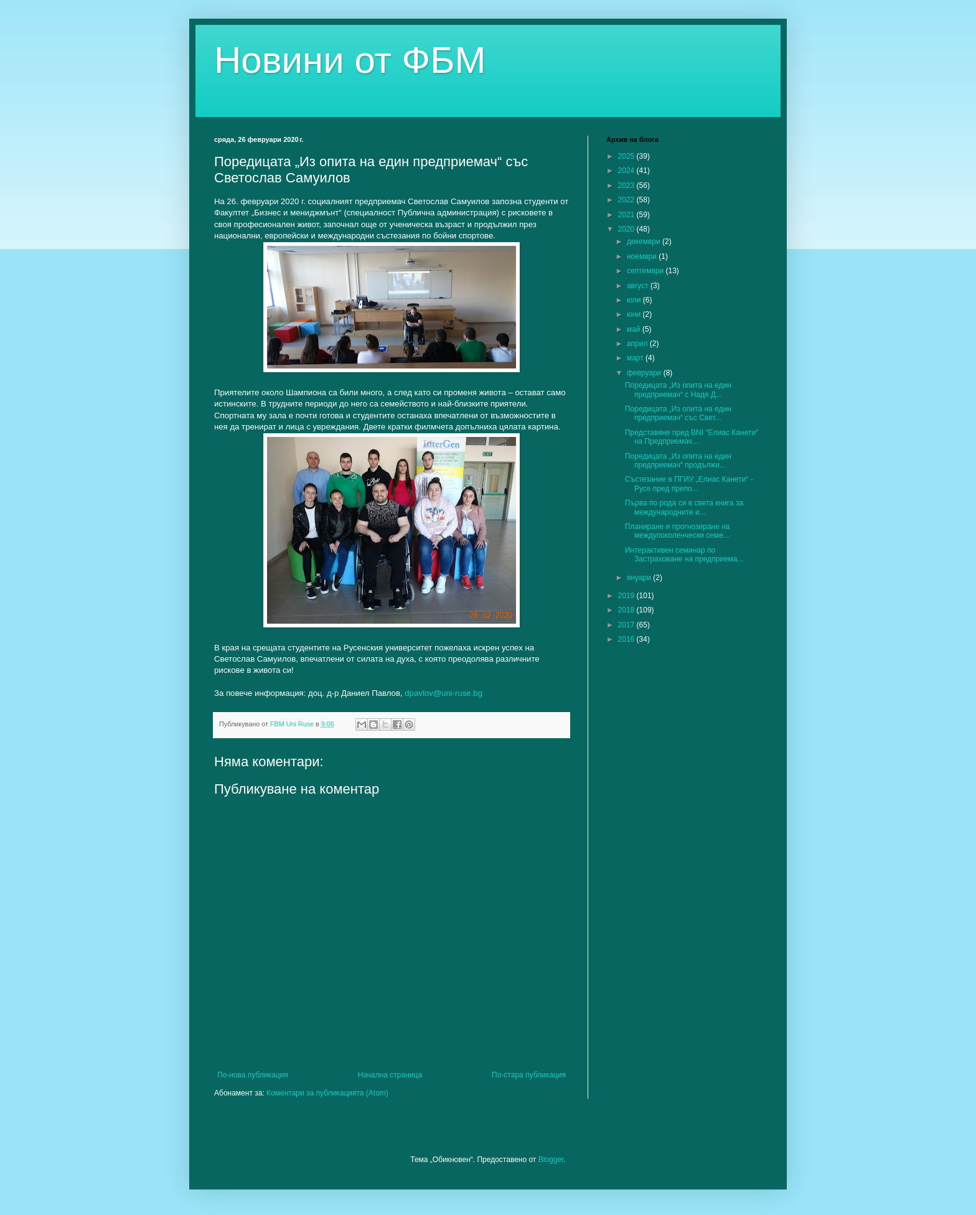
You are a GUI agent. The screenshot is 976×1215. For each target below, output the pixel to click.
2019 (627, 595)
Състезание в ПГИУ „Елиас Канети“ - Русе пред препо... (689, 483)
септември (646, 270)
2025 (627, 156)
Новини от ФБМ (350, 60)
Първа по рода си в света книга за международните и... (684, 507)
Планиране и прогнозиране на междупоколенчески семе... (677, 531)
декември (644, 241)
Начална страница (390, 1075)
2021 (627, 214)
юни (635, 314)
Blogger (551, 1159)
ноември (643, 256)
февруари (645, 372)
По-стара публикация (529, 1075)
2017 (627, 625)
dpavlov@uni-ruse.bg (443, 693)
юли (635, 300)
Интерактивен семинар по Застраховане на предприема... (684, 554)
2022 (627, 199)
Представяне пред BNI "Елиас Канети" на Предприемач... (691, 437)
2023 (627, 185)
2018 (627, 610)
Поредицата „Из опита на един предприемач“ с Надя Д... (678, 389)
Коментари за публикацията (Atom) (327, 1093)
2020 (627, 229)
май (634, 329)
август (638, 285)
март (636, 358)
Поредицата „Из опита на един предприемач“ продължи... (678, 460)
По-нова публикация (252, 1075)
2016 (627, 639)
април (638, 343)
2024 (627, 170)
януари (640, 577)
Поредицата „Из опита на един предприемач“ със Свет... (678, 413)
